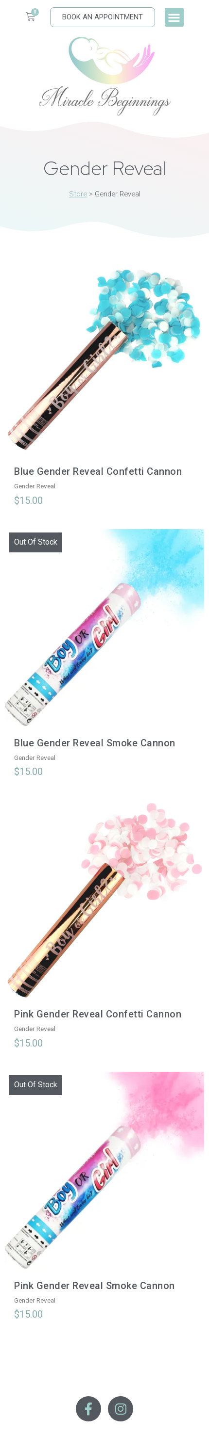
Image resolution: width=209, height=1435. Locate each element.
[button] (174, 17)
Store (78, 194)
